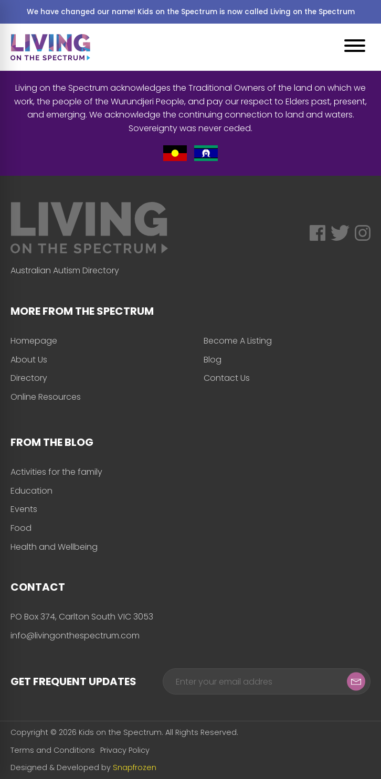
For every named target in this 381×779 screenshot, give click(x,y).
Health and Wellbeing (54, 547)
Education (31, 491)
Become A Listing (238, 341)
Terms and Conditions (52, 750)
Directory (28, 378)
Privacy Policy (125, 750)
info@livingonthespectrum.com (75, 635)
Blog (212, 360)
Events (23, 509)
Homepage (33, 341)
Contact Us (227, 378)
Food (20, 528)
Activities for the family (56, 472)
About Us (28, 360)
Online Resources (45, 397)
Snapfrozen (134, 767)
